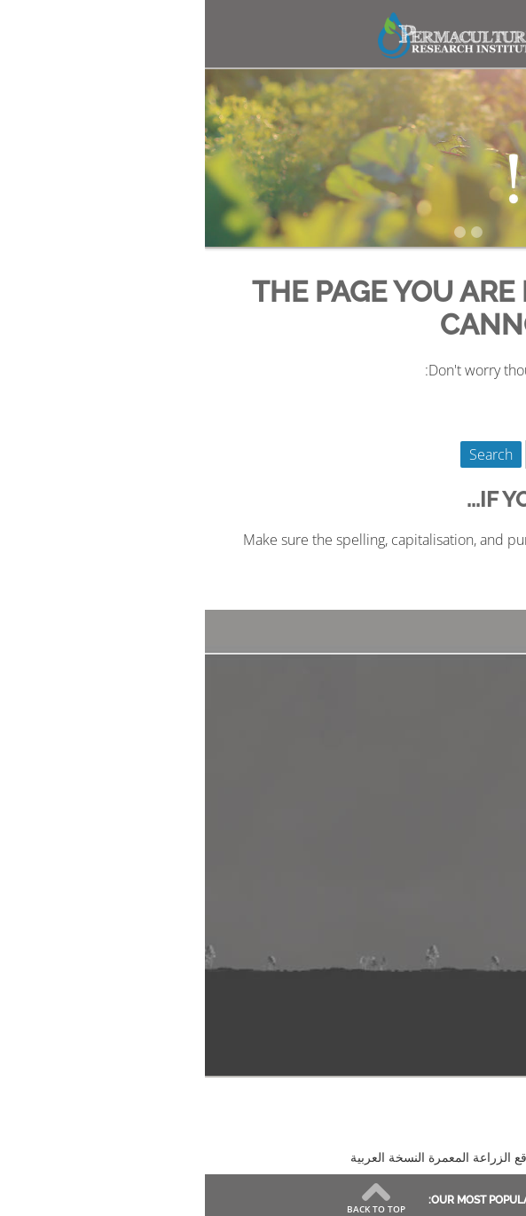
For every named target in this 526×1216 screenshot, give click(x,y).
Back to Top (171, 1208)
